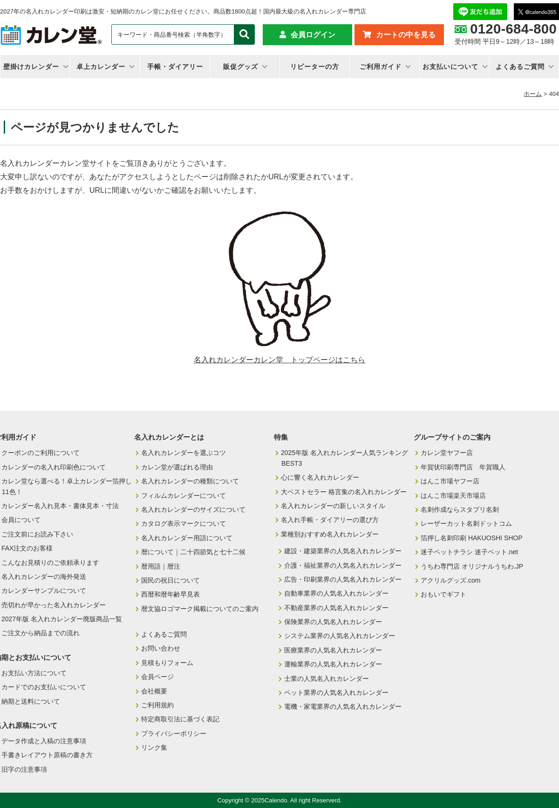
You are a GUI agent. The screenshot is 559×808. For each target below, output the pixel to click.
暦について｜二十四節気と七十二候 (193, 552)
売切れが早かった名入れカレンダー (53, 605)
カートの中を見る (406, 35)
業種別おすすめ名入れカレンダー (330, 534)
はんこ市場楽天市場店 (453, 495)
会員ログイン (313, 35)
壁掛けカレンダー (31, 66)
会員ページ (157, 676)
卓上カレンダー (100, 66)
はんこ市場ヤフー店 (450, 481)
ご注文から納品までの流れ (40, 633)
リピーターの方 (314, 66)
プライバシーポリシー (173, 733)
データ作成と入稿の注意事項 (43, 741)
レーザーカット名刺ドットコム (466, 523)
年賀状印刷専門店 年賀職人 (463, 467)
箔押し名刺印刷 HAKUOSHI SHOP (472, 538)
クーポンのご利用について (40, 452)
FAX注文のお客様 (27, 548)
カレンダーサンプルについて (43, 590)
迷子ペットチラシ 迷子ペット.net (469, 552)
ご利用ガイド (381, 66)
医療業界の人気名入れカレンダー (333, 650)
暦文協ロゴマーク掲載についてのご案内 (200, 608)
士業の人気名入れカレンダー (326, 678)
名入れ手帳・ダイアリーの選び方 (330, 519)
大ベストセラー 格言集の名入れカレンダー (344, 492)
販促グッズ (240, 66)
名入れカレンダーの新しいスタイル (333, 505)
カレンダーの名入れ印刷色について (53, 467)
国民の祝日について (170, 580)
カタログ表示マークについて (183, 523)
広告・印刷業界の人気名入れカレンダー (343, 579)
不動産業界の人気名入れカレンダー (336, 607)
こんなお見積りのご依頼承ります (50, 562)
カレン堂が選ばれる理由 (177, 467)
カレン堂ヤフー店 (447, 452)
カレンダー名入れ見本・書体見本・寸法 (60, 505)
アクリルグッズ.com (450, 580)
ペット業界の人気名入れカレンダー (336, 692)
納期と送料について (30, 701)
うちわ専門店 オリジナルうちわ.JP (472, 566)
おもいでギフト (443, 594)
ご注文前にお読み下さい (37, 534)
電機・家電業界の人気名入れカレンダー (343, 706)
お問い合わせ (160, 648)
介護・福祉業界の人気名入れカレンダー (343, 565)
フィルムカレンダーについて (183, 495)
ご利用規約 (157, 705)
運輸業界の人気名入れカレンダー (333, 664)
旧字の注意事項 (24, 769)
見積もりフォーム (167, 662)
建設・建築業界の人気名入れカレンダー (343, 551)
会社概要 (154, 691)
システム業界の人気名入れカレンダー (339, 635)
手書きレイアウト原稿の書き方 (47, 755)
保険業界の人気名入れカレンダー (333, 621)
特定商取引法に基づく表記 (180, 719)
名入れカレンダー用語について (186, 538)
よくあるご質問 (520, 66)
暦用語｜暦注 (160, 566)
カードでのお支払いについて (43, 687)
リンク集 (154, 747)
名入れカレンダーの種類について (190, 481)
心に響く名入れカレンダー (320, 477)
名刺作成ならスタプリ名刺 (460, 509)
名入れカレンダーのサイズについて (193, 509)
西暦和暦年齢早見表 (170, 594)
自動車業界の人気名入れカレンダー (336, 593)
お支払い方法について (34, 673)
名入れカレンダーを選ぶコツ (183, 452)
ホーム (533, 93)
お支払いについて (450, 66)
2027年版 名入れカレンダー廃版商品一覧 (61, 619)
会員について (21, 519)
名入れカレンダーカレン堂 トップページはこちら (279, 360)
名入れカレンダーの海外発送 (43, 576)
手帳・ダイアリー (175, 66)
